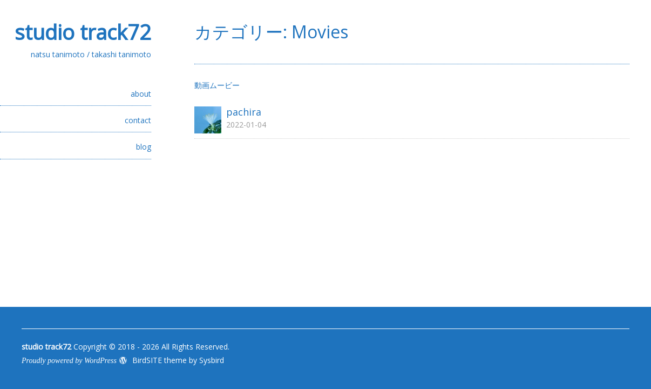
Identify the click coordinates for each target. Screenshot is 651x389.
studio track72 (83, 32)
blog (143, 147)
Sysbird (211, 360)
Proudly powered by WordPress (69, 361)
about (141, 94)
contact (138, 120)
